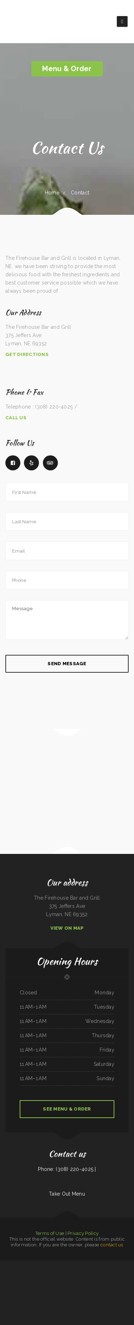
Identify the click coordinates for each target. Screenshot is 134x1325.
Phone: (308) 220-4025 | (67, 1169)
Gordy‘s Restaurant (46, 1272)
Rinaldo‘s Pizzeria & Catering (76, 1264)
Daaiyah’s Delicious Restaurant (7, 1264)
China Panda (38, 1272)
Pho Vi (126, 1264)
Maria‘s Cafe (105, 1272)
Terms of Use (49, 1233)
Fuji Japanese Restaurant (19, 1272)
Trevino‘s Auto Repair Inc (101, 1289)
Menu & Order (66, 68)
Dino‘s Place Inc (39, 1264)
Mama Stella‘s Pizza (30, 1272)
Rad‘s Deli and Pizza (70, 1297)
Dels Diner (128, 1272)
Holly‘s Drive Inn (63, 1272)
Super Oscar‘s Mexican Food (115, 1272)
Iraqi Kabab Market (73, 1272)
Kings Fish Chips (62, 1297)
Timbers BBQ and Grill (49, 1264)
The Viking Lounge (19, 1264)
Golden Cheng (130, 1289)
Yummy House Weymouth (34, 1289)
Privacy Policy (83, 1233)
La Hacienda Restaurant (89, 1272)
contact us (111, 1244)
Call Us (15, 417)
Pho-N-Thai (113, 1264)
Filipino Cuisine (98, 1264)
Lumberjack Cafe (120, 1264)
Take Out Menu (67, 1194)
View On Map (67, 928)
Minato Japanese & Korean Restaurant (73, 1289)
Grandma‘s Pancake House (29, 1264)
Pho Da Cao (123, 1289)
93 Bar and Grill (44, 1289)
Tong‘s (123, 1272)
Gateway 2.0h (66, 1264)
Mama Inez (92, 1289)
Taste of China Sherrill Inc (114, 1289)
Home (52, 193)
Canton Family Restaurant (88, 1264)
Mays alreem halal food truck (56, 1289)
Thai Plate (15, 1289)
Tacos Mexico (98, 1272)
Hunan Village (54, 1272)
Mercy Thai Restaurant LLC (5, 1289)
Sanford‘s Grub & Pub (23, 1289)
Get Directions (27, 354)
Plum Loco (80, 1272)
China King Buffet (106, 1264)
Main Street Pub (85, 1289)
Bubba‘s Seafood (59, 1264)
